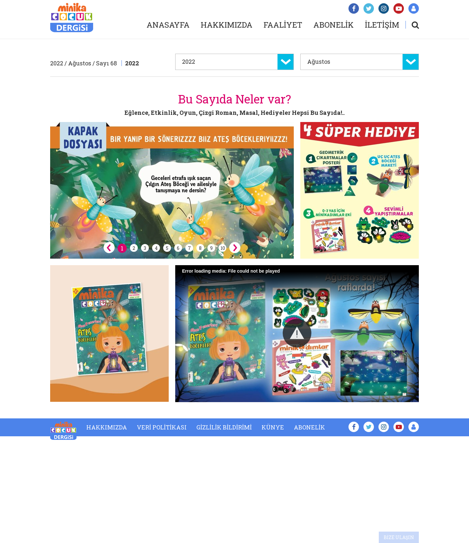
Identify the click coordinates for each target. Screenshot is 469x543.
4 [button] (156, 248)
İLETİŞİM (382, 25)
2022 (132, 63)
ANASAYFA (168, 25)
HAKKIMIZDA (226, 25)
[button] (297, 333)
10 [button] (222, 248)
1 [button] (122, 248)
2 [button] (134, 248)
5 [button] (167, 248)
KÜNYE (273, 427)
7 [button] (189, 248)
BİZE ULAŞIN (399, 537)
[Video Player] (297, 333)
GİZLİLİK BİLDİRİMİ (224, 427)
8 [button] (200, 248)
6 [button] (178, 248)
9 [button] (211, 248)
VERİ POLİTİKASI (162, 427)
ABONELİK (333, 25)
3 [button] (145, 248)
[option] (172, 190)
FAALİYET (282, 25)
